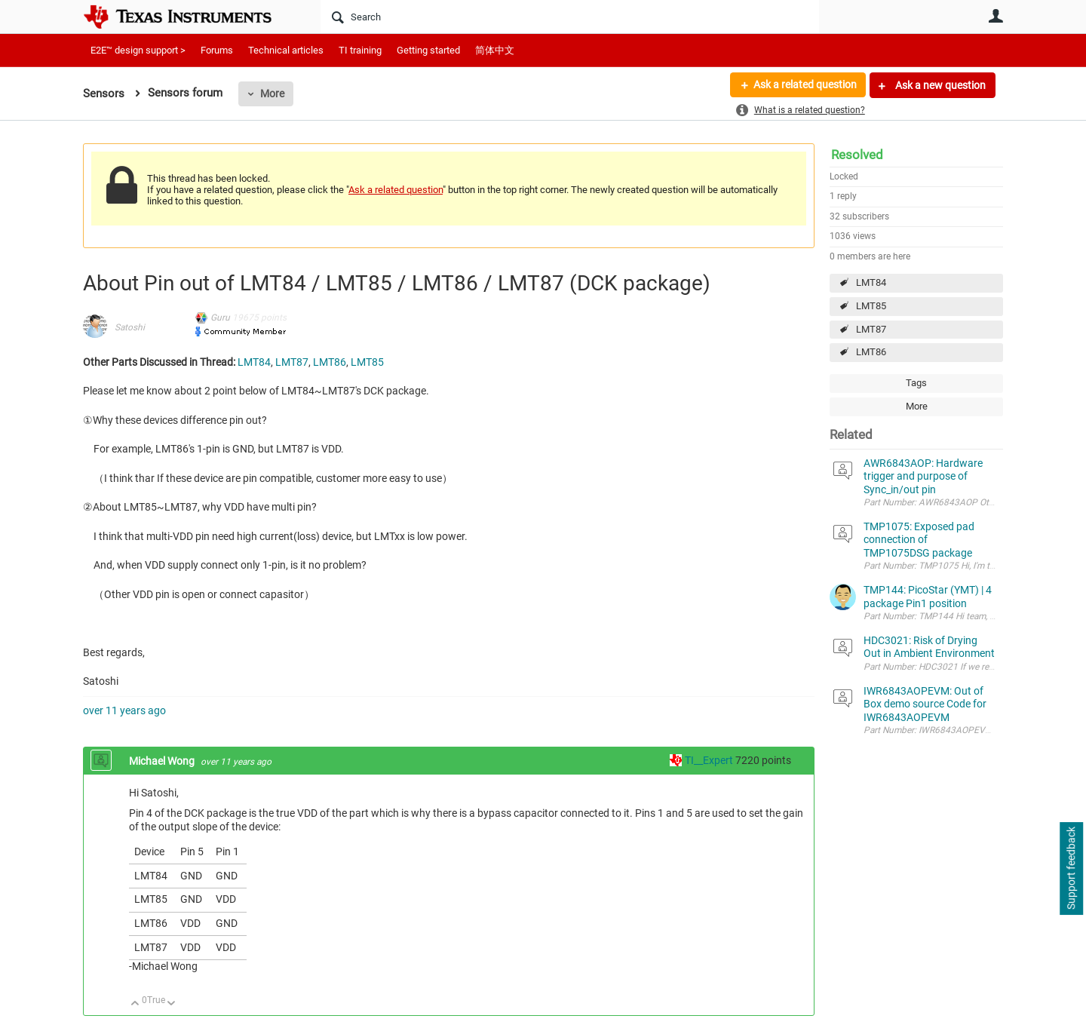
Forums (217, 50)
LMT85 (871, 305)
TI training (360, 50)
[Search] (570, 16)
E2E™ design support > (138, 50)
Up (135, 1004)
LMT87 (871, 329)
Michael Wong (163, 761)
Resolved (857, 154)
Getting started (428, 50)
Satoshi (130, 327)
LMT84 (871, 282)
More (272, 93)
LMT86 (871, 351)
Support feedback (1071, 868)
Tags (916, 382)
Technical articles (286, 50)
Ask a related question (804, 85)
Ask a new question (939, 85)
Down (171, 1004)
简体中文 (494, 50)
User (995, 15)
